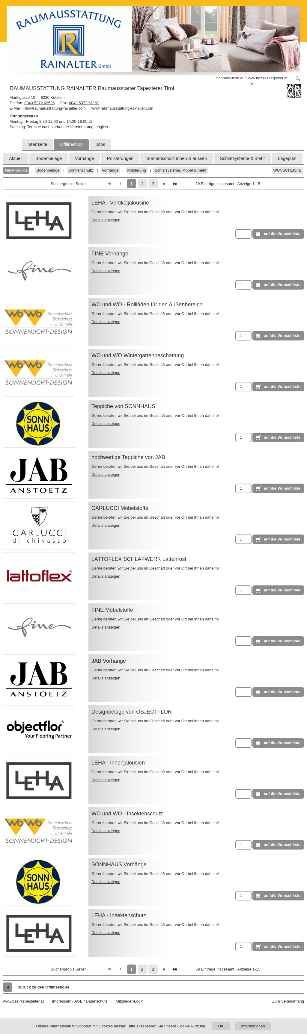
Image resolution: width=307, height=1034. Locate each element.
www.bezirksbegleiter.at (23, 1001)
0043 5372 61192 (84, 103)
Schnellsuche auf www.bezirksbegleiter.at (251, 78)
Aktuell (15, 158)
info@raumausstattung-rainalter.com (54, 108)
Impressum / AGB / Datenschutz (79, 1001)
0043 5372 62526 (39, 103)
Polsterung (136, 170)
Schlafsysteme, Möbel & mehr (181, 170)
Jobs (100, 144)
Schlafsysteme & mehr (242, 158)
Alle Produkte (16, 170)
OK (221, 1026)
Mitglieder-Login (130, 1001)
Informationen (253, 1026)
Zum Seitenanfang (288, 1001)
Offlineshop (71, 144)
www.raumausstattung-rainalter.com (122, 108)
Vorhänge (84, 158)
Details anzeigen (105, 220)
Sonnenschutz (80, 170)
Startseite (37, 144)
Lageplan (287, 158)
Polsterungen (120, 158)
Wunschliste (287, 170)
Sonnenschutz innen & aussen (176, 158)
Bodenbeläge (48, 158)
